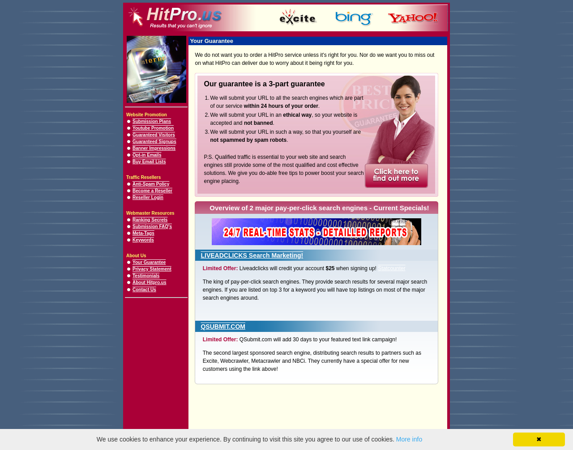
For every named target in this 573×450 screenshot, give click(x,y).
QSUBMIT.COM (223, 326)
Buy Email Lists (149, 161)
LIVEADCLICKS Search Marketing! (252, 255)
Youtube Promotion (153, 128)
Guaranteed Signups (154, 141)
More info (409, 439)
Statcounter (391, 268)
